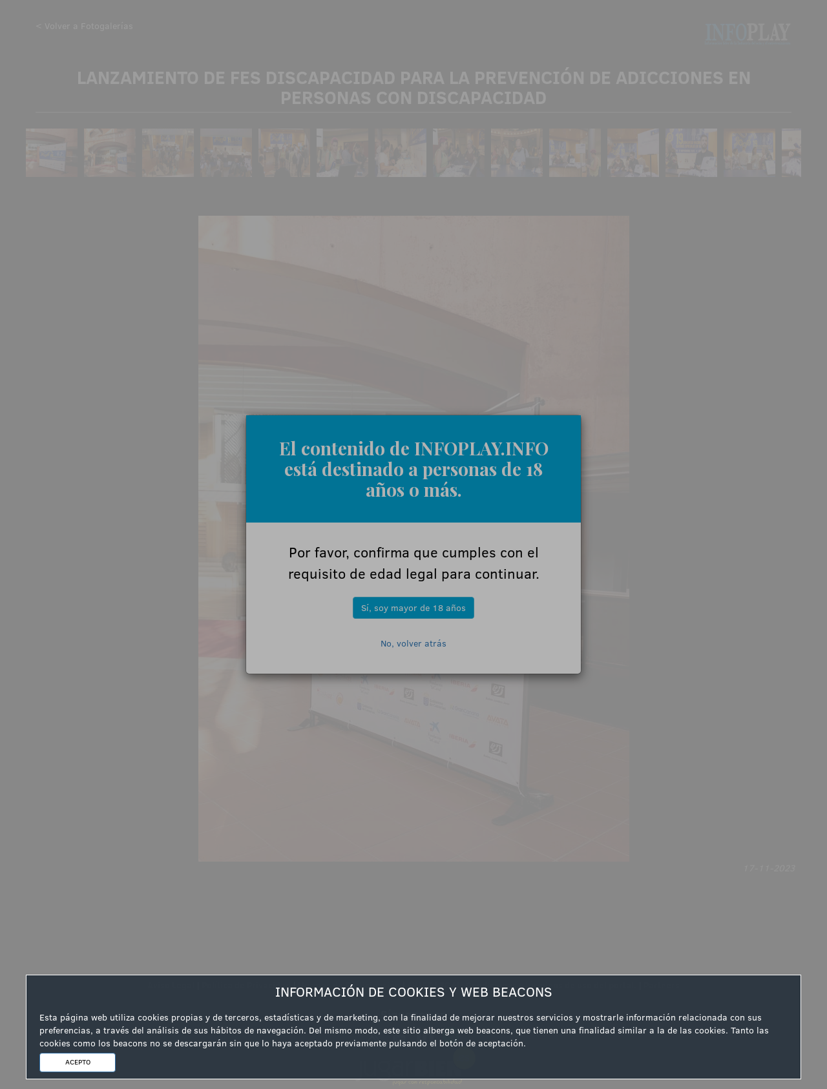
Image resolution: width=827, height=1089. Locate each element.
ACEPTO (77, 1062)
